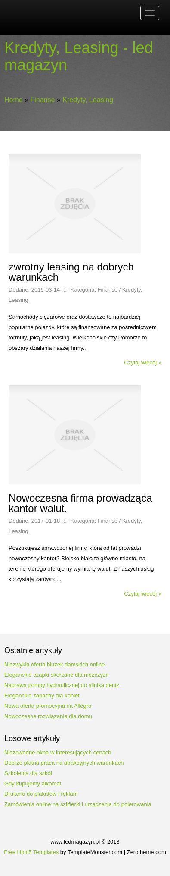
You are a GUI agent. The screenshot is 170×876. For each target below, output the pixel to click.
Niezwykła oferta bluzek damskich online (54, 664)
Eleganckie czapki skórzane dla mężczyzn (56, 675)
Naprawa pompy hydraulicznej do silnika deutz (61, 685)
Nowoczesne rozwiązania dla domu (48, 716)
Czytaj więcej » (142, 362)
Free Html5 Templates (31, 852)
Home (13, 100)
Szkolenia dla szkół (28, 773)
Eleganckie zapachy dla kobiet (42, 695)
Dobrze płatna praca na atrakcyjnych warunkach (64, 763)
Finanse (42, 100)
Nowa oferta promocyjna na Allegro (47, 706)
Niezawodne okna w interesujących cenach (57, 752)
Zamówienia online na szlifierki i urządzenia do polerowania (77, 804)
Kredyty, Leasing (87, 100)
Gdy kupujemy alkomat (32, 783)
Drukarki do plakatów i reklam (41, 794)
